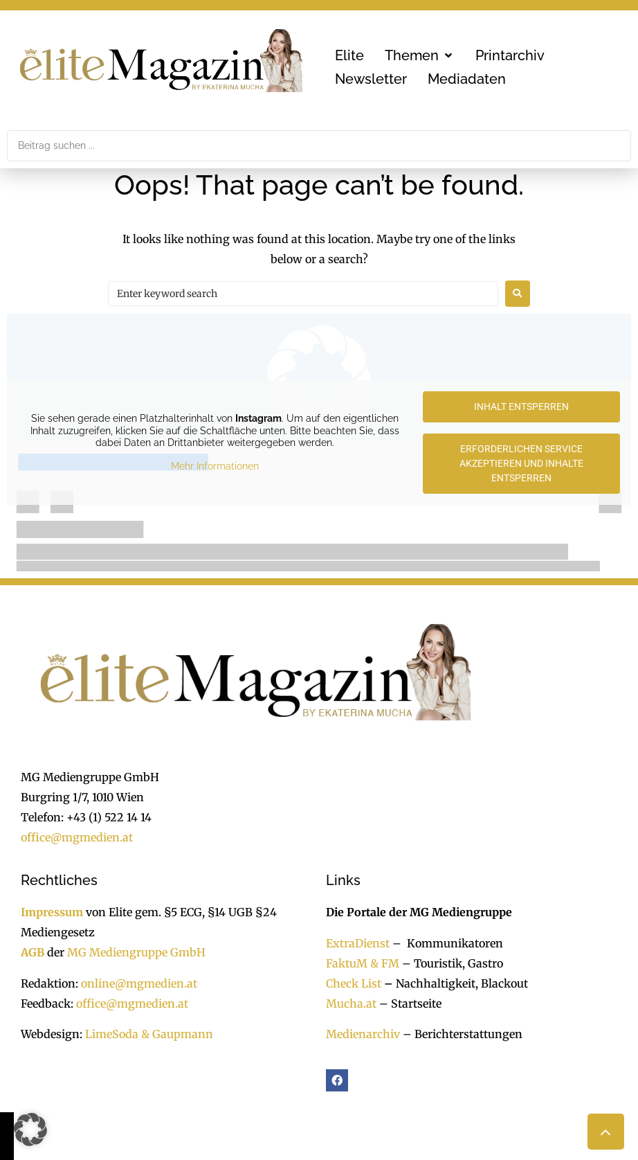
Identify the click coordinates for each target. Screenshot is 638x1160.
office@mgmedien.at (77, 837)
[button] (420, 55)
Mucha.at (351, 1003)
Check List (353, 983)
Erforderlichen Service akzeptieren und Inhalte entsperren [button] (521, 463)
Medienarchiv (363, 1034)
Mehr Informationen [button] (215, 465)
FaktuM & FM (362, 963)
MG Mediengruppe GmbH (136, 952)
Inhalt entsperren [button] (521, 406)
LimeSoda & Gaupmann (149, 1034)
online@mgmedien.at (139, 983)
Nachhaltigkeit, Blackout (454, 983)
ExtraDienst (358, 943)
